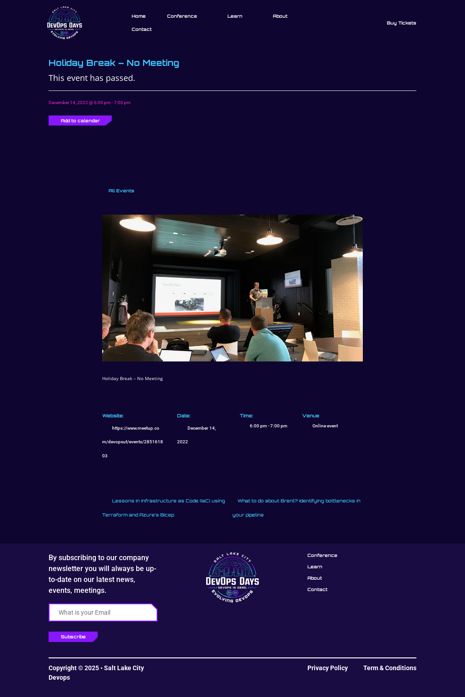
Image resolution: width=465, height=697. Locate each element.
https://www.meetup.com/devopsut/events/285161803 (132, 442)
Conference (182, 16)
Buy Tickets (401, 22)
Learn (235, 16)
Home (139, 16)
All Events (120, 190)
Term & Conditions (389, 668)
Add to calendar (80, 120)
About (280, 16)
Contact (142, 29)
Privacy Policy (327, 668)
